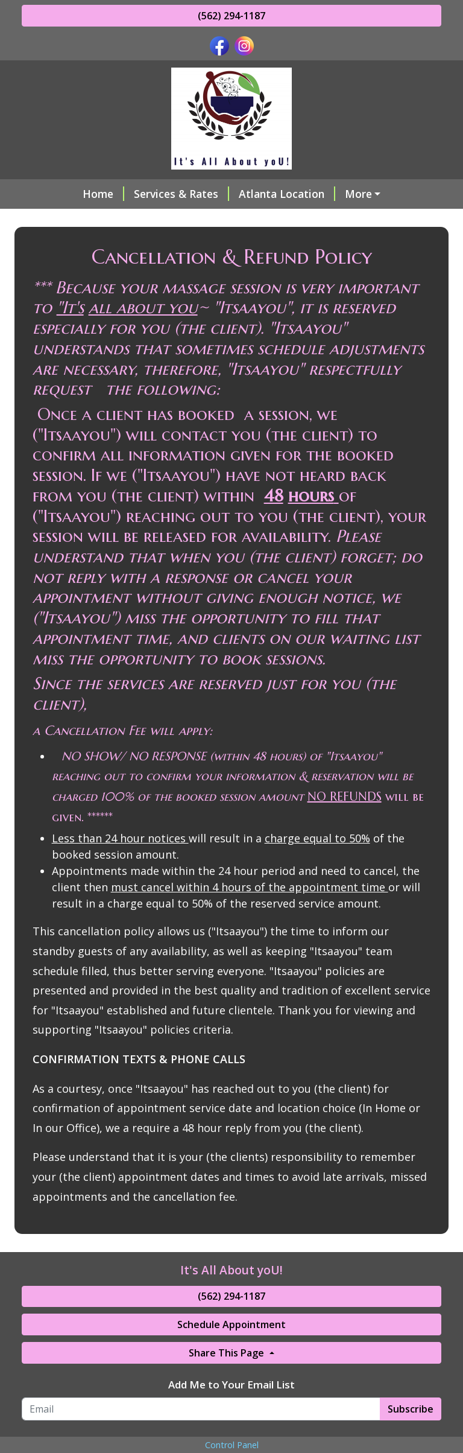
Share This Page (227, 1403)
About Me (62, 219)
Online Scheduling (344, 193)
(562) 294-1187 (231, 15)
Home (52, 193)
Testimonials (69, 245)
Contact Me (138, 219)
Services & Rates (130, 193)
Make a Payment (325, 219)
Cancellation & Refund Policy (293, 245)
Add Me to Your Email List (231, 1436)
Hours (397, 245)
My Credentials (161, 245)
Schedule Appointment (231, 1375)
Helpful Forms (225, 219)
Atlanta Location (235, 193)
